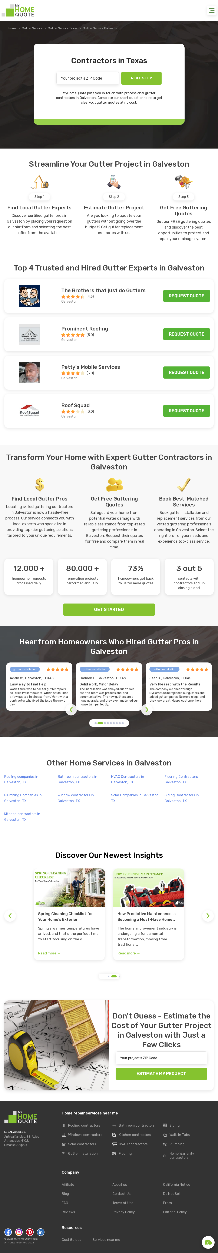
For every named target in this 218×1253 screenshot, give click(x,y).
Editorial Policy (175, 1212)
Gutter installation (80, 1154)
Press (167, 1203)
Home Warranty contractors (178, 1155)
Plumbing (174, 1144)
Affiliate (68, 1185)
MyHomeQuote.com (26, 1238)
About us (119, 1185)
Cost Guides (71, 1240)
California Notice (176, 1185)
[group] (69, 914)
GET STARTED (109, 609)
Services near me (106, 1240)
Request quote (186, 295)
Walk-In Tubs (176, 1135)
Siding (171, 1126)
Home (13, 28)
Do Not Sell (172, 1194)
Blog (65, 1194)
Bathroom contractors (133, 1126)
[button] (96, 723)
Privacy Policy (123, 1212)
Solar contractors (79, 1144)
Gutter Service (32, 28)
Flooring (122, 1154)
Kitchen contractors (131, 1135)
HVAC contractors (130, 1144)
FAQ (65, 1203)
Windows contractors (82, 1135)
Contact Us (121, 1194)
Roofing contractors (81, 1126)
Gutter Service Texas (62, 28)
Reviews (68, 1212)
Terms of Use (122, 1203)
